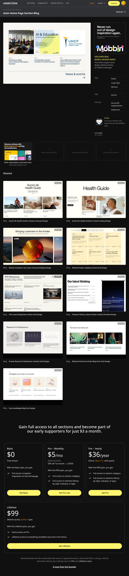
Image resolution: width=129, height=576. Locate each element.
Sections (31, 3)
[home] (10, 3)
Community (43, 3)
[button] (101, 3)
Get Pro (105, 493)
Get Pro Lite (64, 493)
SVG (67, 3)
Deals (92, 3)
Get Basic (23, 493)
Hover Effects (57, 3)
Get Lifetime (64, 546)
